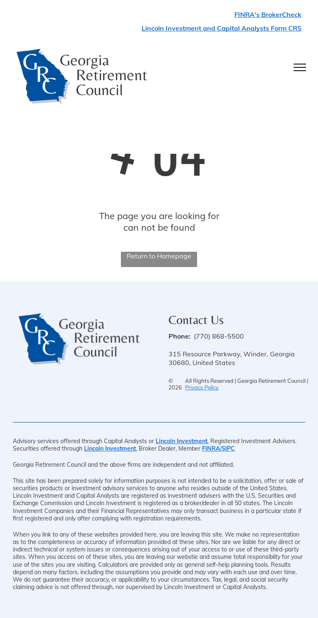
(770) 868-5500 (219, 336)
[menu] (300, 67)
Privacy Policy (202, 387)
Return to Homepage (159, 256)
